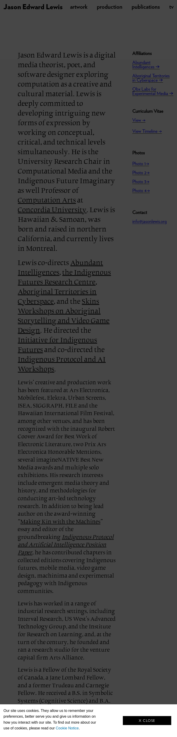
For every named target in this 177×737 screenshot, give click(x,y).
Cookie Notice (67, 728)
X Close (147, 720)
